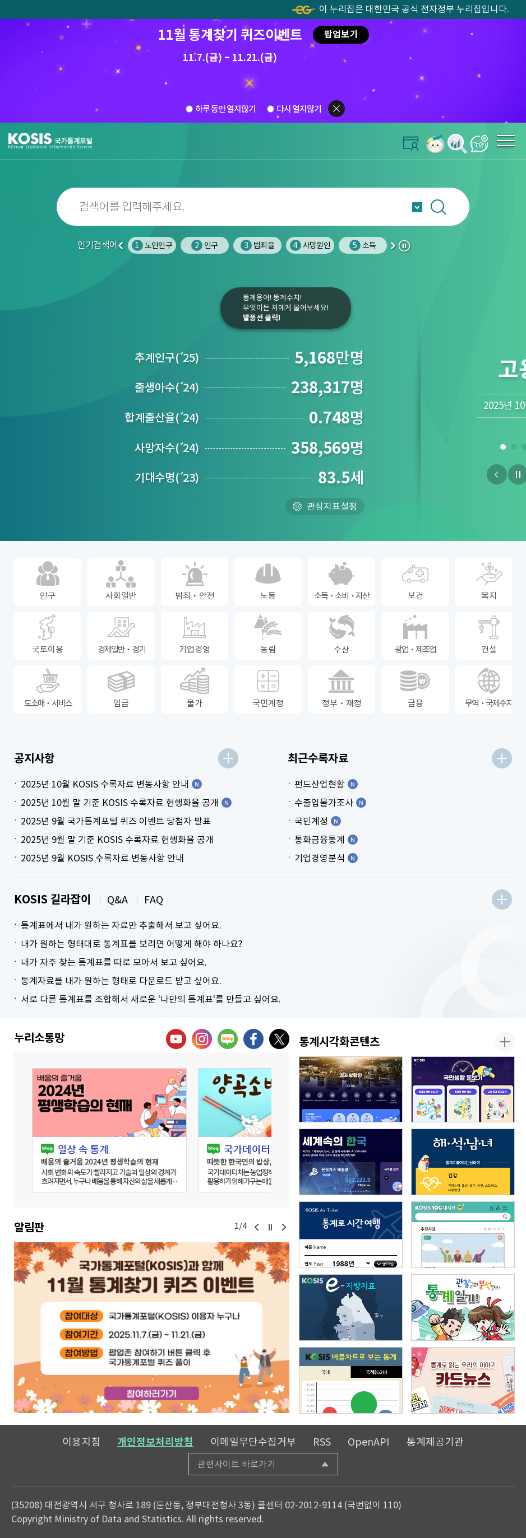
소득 (362, 245)
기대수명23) (167, 477)
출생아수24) (167, 387)
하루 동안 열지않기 (225, 108)
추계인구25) (167, 358)
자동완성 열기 (417, 207)
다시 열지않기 (298, 108)
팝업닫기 (336, 108)
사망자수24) (167, 448)
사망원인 (310, 245)
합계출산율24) (161, 418)
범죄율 (257, 245)
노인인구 (152, 245)
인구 (204, 245)
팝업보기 (341, 34)
